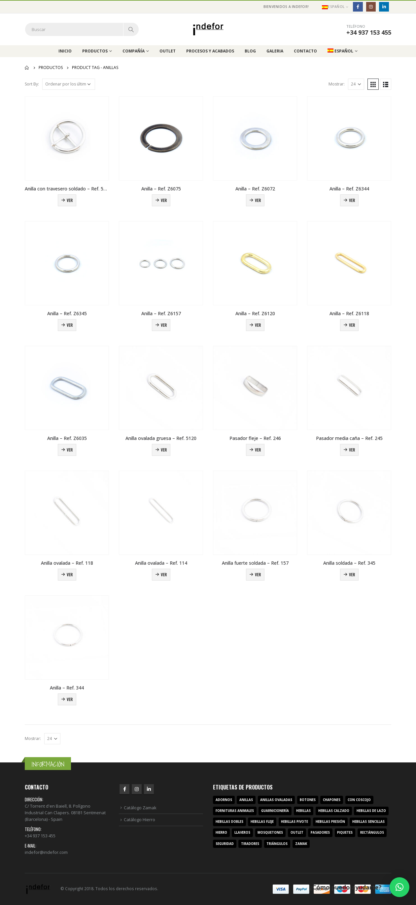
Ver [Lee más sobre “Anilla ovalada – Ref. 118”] (70, 574)
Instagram (137, 789)
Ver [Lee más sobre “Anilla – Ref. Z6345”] (70, 325)
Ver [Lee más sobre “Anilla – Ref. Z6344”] (352, 200)
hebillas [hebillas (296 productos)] (303, 811)
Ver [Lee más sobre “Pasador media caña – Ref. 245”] (352, 449)
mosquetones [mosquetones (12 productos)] (270, 832)
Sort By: (32, 84)
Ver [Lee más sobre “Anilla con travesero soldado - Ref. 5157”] (70, 200)
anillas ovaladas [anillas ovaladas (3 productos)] (276, 800)
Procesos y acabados (210, 51)
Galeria (274, 51)
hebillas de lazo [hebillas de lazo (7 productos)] (371, 811)
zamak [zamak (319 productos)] (301, 844)
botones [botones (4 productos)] (308, 800)
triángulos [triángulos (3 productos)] (277, 844)
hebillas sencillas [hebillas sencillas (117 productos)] (368, 822)
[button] (399, 887)
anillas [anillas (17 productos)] (246, 800)
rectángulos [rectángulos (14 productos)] (372, 832)
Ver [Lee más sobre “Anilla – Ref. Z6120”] (258, 325)
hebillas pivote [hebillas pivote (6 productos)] (294, 822)
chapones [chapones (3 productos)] (331, 800)
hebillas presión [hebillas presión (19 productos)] (330, 822)
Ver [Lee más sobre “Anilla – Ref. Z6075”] (164, 200)
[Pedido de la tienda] (68, 84)
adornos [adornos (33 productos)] (224, 800)
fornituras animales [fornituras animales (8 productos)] (235, 811)
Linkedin (149, 789)
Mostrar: (337, 84)
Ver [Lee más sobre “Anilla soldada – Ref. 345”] (352, 574)
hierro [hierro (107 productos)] (221, 832)
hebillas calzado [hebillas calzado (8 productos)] (333, 811)
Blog (250, 51)
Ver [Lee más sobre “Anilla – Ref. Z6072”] (258, 200)
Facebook (124, 789)
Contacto (305, 51)
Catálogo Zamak (140, 808)
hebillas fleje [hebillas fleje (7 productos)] (262, 822)
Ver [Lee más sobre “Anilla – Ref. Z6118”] (352, 325)
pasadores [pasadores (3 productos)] (320, 832)
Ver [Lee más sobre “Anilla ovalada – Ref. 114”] (164, 574)
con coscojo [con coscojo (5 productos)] (359, 800)
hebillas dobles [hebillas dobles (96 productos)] (229, 822)
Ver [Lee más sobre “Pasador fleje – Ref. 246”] (258, 449)
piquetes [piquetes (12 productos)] (345, 832)
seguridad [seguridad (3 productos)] (225, 844)
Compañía (133, 51)
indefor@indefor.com (46, 852)
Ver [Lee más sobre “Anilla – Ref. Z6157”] (164, 325)
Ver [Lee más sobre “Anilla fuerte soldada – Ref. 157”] (258, 574)
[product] (67, 138)
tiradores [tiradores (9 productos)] (250, 844)
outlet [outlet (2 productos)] (297, 832)
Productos (95, 51)
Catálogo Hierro (139, 819)
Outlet (167, 51)
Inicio (65, 51)
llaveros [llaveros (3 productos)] (242, 832)
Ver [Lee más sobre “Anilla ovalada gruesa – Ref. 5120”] (164, 449)
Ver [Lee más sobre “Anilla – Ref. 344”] (70, 699)
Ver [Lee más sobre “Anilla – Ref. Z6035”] (70, 449)
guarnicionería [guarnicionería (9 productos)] (275, 811)
